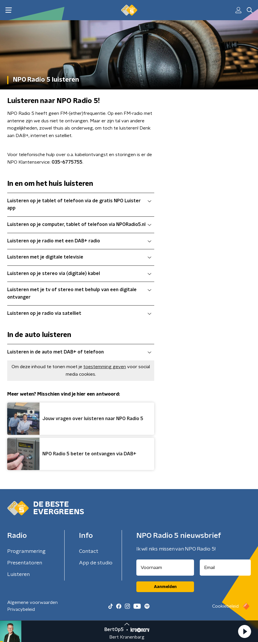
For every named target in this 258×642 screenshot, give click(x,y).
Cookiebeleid (225, 606)
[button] (244, 631)
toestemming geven (104, 366)
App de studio (95, 563)
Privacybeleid (21, 609)
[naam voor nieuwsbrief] (165, 567)
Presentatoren (24, 563)
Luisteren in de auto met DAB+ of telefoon (79, 352)
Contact (88, 551)
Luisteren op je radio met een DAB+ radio (79, 241)
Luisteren (18, 574)
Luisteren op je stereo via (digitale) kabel (79, 273)
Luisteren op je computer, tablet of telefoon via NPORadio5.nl (79, 224)
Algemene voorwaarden (32, 602)
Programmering (26, 551)
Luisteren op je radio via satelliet (79, 313)
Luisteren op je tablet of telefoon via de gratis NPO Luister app (79, 205)
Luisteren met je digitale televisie (79, 257)
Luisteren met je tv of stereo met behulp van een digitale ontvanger (79, 293)
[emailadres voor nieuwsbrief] (225, 567)
